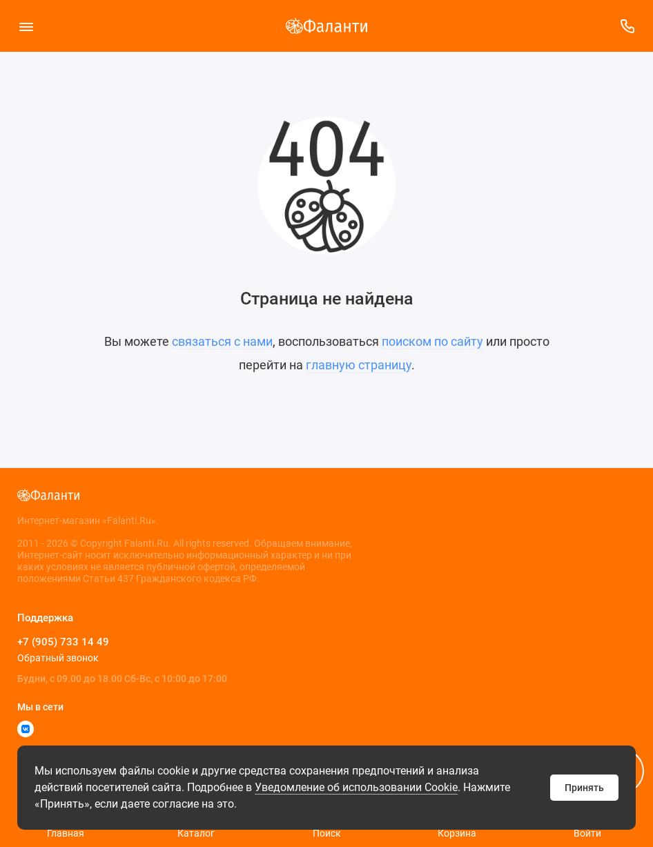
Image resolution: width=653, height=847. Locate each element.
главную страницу (358, 365)
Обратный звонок (58, 657)
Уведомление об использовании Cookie (356, 787)
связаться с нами (222, 341)
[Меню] (26, 26)
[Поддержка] (627, 26)
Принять (584, 787)
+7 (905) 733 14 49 (63, 642)
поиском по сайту (432, 341)
